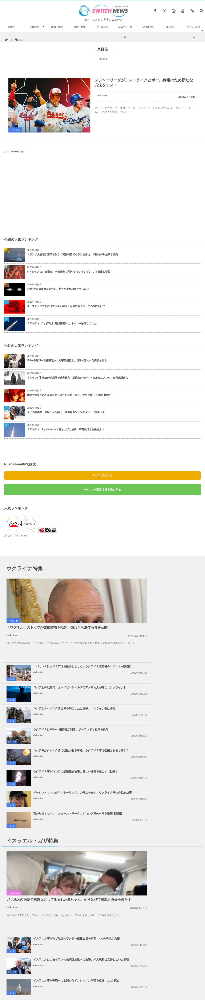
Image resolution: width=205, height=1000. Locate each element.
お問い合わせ (112, 981)
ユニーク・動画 (125, 31)
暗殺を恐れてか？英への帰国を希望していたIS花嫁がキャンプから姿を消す (43, 914)
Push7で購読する (102, 475)
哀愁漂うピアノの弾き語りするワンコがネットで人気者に (43, 875)
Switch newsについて (35, 981)
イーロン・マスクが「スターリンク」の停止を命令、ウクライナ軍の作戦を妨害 (63, 685)
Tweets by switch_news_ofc (102, 869)
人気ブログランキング (15, 535)
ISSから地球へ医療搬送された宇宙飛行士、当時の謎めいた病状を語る (67, 360)
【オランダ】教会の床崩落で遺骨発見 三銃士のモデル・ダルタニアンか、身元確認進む (77, 377)
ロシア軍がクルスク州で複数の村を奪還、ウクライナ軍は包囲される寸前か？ (64, 664)
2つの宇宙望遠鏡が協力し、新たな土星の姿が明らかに (58, 288)
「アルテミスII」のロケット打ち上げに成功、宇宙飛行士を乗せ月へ (65, 429)
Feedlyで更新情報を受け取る (102, 489)
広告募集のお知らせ (171, 981)
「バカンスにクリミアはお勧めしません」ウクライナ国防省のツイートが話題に (164, 579)
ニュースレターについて (139, 981)
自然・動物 (79, 26)
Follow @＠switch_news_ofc (103, 876)
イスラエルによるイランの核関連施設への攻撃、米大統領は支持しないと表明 (164, 742)
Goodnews (148, 26)
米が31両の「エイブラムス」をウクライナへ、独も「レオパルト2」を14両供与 (43, 954)
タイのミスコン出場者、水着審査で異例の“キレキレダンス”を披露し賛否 (68, 271)
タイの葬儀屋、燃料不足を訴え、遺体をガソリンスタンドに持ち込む (66, 412)
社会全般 (34, 26)
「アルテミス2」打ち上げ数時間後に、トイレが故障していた (62, 323)
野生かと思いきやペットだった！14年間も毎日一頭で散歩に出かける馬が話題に (43, 934)
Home (11, 26)
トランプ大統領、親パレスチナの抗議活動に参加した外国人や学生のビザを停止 (164, 806)
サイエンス (102, 26)
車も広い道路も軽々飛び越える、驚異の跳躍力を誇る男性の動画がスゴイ (43, 894)
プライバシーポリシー (85, 981)
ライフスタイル (194, 31)
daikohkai (102, 95)
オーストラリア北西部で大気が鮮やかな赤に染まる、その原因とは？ (66, 306)
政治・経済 (57, 26)
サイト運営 (59, 981)
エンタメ (171, 26)
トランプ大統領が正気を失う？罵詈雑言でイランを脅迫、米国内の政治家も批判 (72, 254)
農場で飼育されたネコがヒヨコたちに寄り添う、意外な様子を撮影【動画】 (70, 394)
